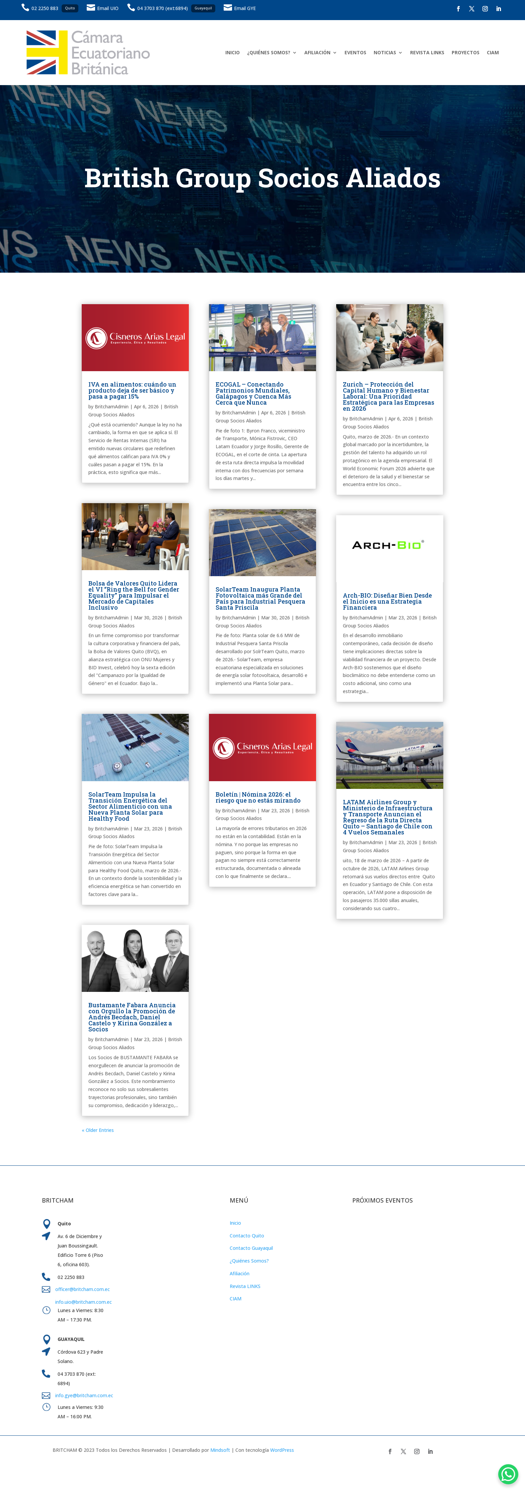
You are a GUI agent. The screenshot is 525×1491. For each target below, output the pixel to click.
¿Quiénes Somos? (249, 1261)
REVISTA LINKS (427, 52)
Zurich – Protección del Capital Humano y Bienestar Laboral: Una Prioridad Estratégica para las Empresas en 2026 (388, 396)
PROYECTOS (465, 52)
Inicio (235, 1223)
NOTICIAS (385, 52)
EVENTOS (355, 52)
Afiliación (239, 1273)
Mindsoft (220, 1450)
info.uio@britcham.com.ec (83, 1302)
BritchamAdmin (112, 406)
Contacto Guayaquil (251, 1248)
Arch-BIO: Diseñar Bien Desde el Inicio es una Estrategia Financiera (387, 601)
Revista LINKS (245, 1286)
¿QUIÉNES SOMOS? (268, 52)
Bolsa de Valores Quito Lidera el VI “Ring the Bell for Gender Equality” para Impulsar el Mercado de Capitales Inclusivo (133, 595)
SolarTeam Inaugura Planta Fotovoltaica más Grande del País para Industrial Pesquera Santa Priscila (260, 598)
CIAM (493, 52)
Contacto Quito (247, 1235)
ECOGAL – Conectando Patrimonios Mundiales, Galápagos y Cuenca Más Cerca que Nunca (253, 393)
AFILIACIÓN (317, 52)
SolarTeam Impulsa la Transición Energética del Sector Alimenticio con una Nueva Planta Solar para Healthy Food (130, 806)
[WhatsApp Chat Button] (508, 1474)
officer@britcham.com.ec (82, 1289)
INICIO (232, 52)
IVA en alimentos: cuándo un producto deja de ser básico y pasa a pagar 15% (132, 390)
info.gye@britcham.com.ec (85, 1395)
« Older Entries (98, 1130)
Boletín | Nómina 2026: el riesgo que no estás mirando (258, 797)
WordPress (282, 1450)
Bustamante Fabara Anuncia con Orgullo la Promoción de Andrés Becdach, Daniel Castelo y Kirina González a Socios (132, 1017)
